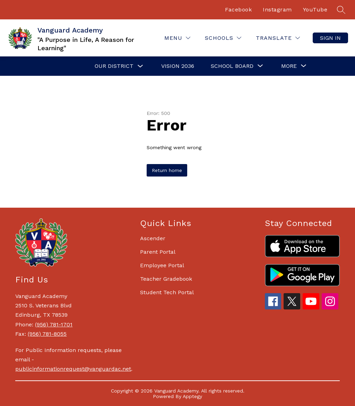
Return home (167, 170)
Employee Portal (162, 265)
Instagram (277, 9)
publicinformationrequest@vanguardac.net (73, 369)
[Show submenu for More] (289, 66)
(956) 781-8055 (47, 334)
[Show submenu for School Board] (232, 66)
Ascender (152, 238)
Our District (114, 66)
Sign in (330, 38)
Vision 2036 (177, 66)
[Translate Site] (278, 38)
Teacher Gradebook (166, 279)
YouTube (315, 9)
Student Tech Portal (167, 292)
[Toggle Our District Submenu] (140, 66)
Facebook (238, 9)
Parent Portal (157, 252)
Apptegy (192, 396)
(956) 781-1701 (53, 324)
